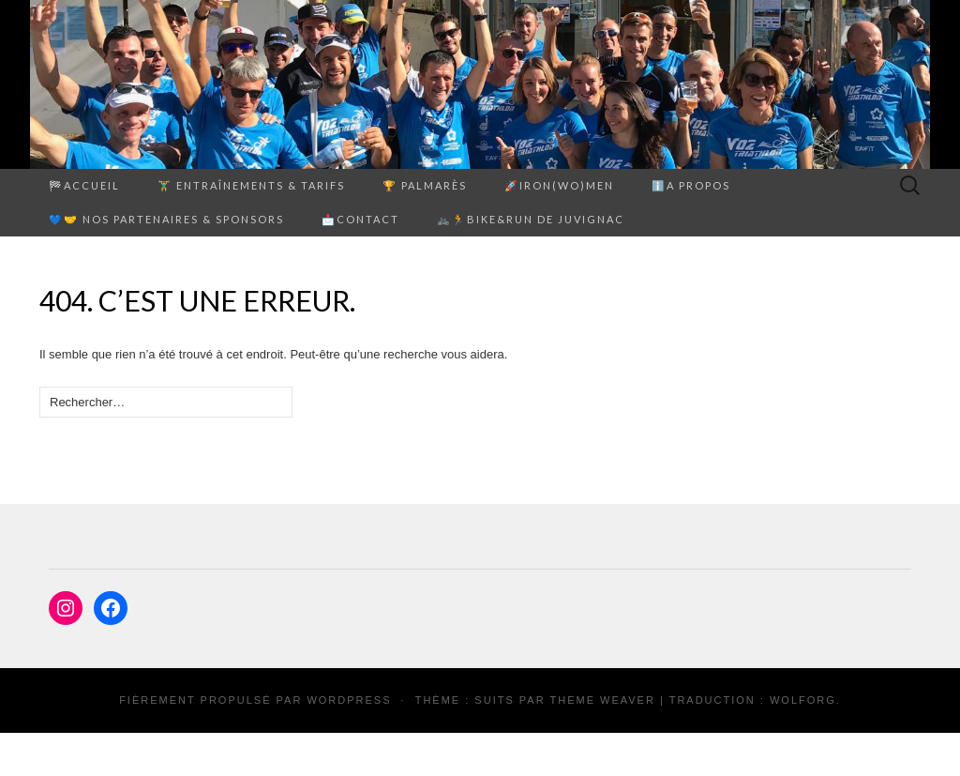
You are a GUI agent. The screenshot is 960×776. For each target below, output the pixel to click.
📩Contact (360, 219)
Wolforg (803, 700)
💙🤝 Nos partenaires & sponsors (166, 219)
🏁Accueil (84, 185)
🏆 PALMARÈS (424, 185)
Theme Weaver (601, 700)
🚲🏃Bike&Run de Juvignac (530, 219)
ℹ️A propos (691, 185)
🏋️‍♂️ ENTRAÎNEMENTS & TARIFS (251, 185)
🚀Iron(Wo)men (559, 185)
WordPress (349, 700)
